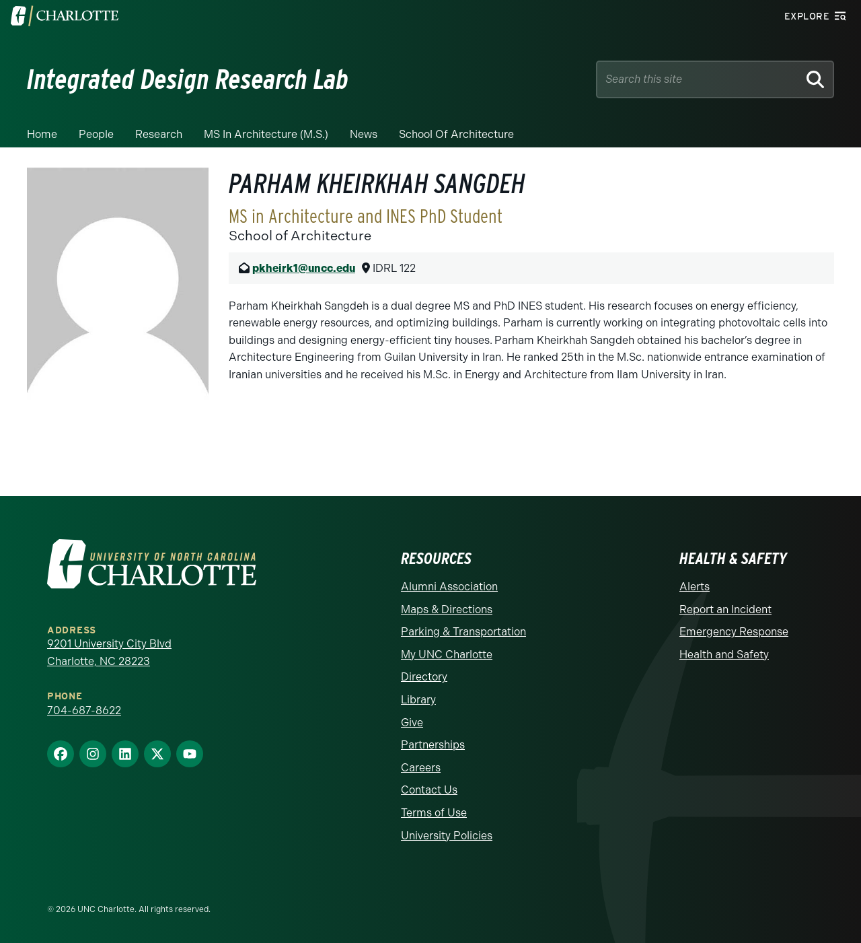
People (96, 134)
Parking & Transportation (463, 631)
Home (42, 134)
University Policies (446, 835)
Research (158, 134)
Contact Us (429, 789)
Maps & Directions (446, 609)
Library (418, 699)
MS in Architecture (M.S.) (266, 134)
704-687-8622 (84, 710)
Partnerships (433, 744)
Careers (421, 767)
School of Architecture (456, 134)
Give (412, 722)
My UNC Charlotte (446, 654)
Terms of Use (434, 812)
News (363, 134)
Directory (424, 676)
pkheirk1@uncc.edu (303, 268)
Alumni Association (449, 586)
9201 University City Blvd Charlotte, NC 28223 (109, 652)
